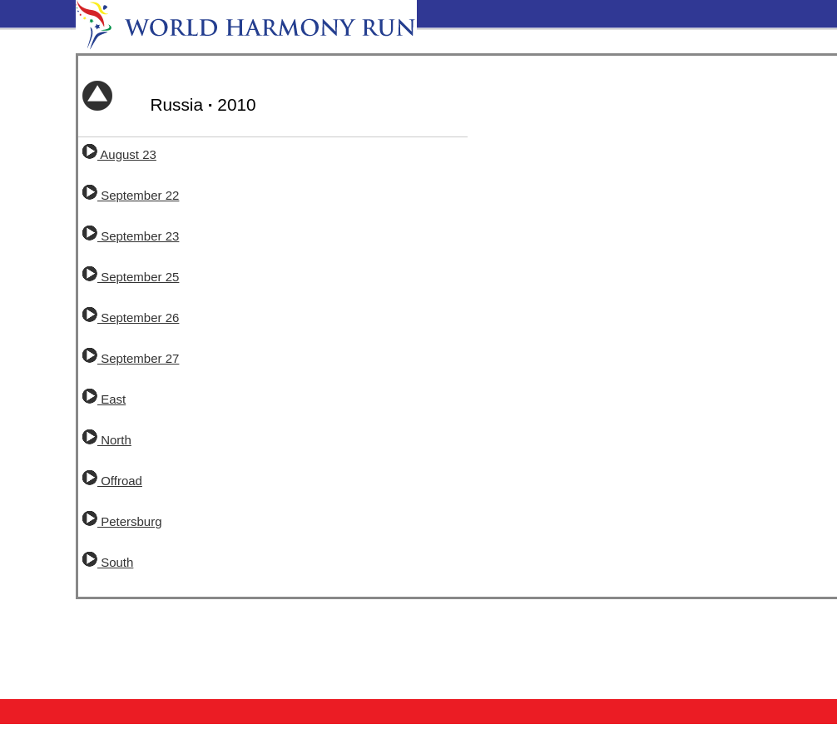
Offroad (112, 481)
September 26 (130, 317)
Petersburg (122, 521)
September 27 (130, 358)
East (104, 399)
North (106, 440)
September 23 (130, 236)
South (107, 562)
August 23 (119, 154)
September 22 (130, 195)
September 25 (130, 277)
